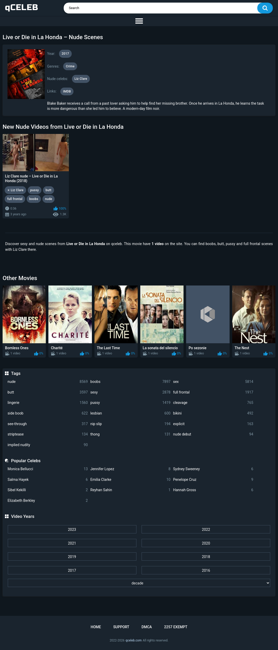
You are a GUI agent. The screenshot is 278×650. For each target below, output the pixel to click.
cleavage (213, 403)
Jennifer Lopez (130, 469)
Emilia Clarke (130, 479)
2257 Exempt (175, 627)
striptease (48, 434)
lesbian (130, 413)
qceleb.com (134, 640)
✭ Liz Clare (15, 190)
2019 (72, 557)
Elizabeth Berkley (48, 500)
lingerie (48, 403)
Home (96, 627)
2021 (72, 543)
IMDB (67, 91)
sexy (130, 392)
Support (121, 627)
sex (213, 382)
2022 (206, 529)
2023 (72, 529)
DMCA (147, 627)
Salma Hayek (48, 479)
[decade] (139, 583)
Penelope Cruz (213, 479)
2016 (206, 570)
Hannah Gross (213, 490)
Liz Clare (81, 79)
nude (48, 382)
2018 (206, 557)
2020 (206, 543)
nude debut (213, 434)
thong (130, 434)
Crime (70, 66)
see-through (48, 424)
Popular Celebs (26, 460)
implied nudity (48, 445)
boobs (130, 382)
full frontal (213, 392)
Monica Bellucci (48, 469)
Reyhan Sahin (130, 490)
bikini (213, 413)
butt (48, 392)
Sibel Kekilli (48, 490)
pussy (130, 403)
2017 (72, 570)
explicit (213, 424)
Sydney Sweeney (213, 469)
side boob (48, 413)
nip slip (130, 424)
